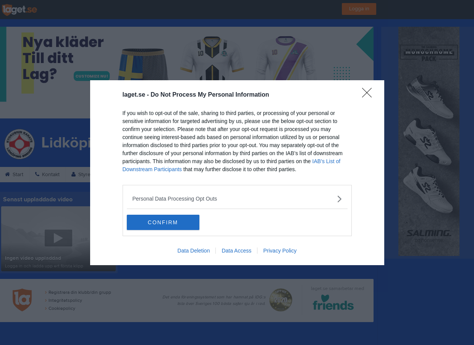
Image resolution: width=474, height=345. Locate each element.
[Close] (369, 95)
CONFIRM (163, 222)
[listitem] (237, 199)
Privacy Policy (279, 251)
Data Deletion (194, 251)
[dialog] (237, 172)
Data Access (236, 251)
